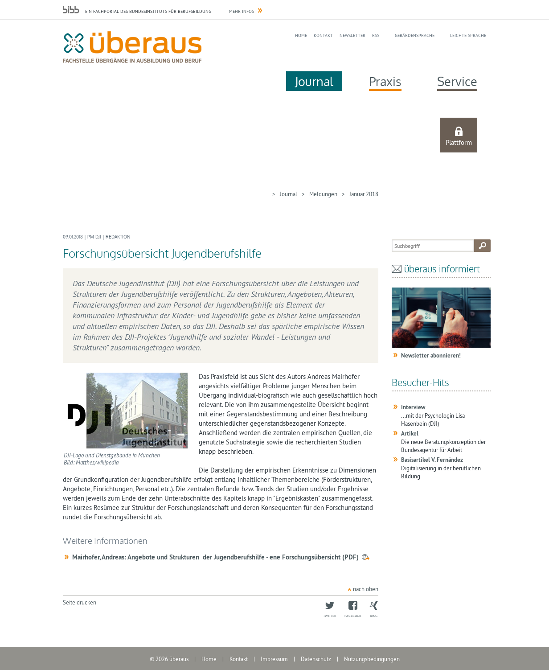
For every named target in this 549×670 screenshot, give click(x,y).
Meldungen (323, 193)
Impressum (274, 658)
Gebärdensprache (414, 35)
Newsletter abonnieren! (431, 355)
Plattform (459, 142)
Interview (413, 407)
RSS (375, 35)
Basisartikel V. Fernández (432, 460)
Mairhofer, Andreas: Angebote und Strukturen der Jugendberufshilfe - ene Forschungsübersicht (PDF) (215, 557)
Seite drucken (79, 602)
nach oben (365, 588)
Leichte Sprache (468, 35)
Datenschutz (316, 658)
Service (457, 81)
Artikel (409, 433)
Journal (314, 81)
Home (301, 35)
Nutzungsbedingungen (372, 658)
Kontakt (323, 35)
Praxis (385, 81)
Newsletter (352, 35)
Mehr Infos (241, 11)
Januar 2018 (363, 193)
